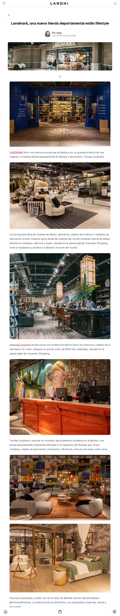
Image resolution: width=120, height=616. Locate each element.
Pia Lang (56, 32)
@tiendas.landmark (20, 344)
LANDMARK (16, 152)
